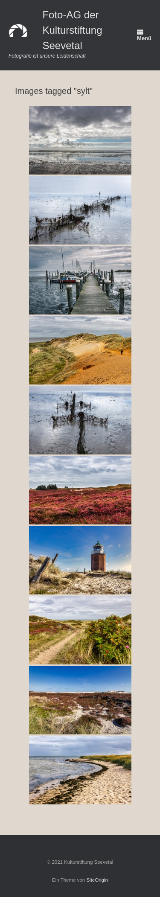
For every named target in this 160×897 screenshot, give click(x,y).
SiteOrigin (97, 879)
